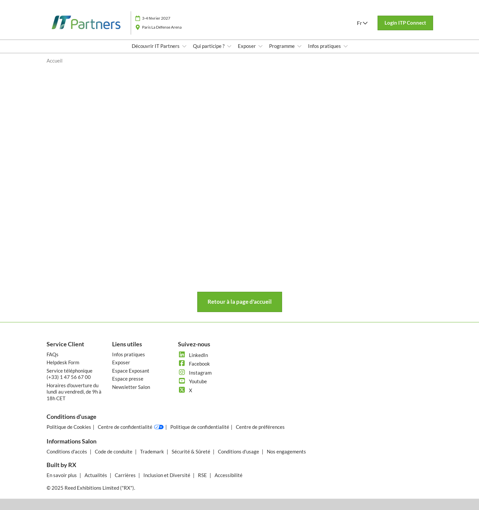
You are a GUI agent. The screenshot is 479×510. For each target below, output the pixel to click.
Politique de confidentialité (199, 427)
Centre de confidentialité (131, 427)
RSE (203, 475)
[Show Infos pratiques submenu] (346, 46)
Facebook (194, 364)
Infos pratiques (325, 46)
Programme (282, 46)
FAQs (53, 354)
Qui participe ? (209, 46)
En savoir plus (62, 475)
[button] (405, 23)
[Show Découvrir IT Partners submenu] (184, 46)
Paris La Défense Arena (162, 27)
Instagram (195, 373)
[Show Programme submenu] (299, 46)
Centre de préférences (260, 427)
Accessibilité (228, 475)
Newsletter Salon (131, 387)
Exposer (247, 46)
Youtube (192, 381)
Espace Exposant (130, 371)
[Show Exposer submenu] (260, 46)
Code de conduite (114, 451)
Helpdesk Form (63, 362)
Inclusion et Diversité (167, 475)
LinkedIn (193, 355)
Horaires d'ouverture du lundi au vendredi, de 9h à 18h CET (74, 391)
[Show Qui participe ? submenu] (229, 46)
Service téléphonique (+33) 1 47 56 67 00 (69, 374)
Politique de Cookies (69, 427)
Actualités (96, 475)
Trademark (152, 451)
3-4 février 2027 (156, 18)
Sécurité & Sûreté (191, 451)
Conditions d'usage (239, 451)
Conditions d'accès (67, 451)
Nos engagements (286, 451)
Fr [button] (362, 23)
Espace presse (127, 379)
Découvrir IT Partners (156, 46)
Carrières (126, 475)
